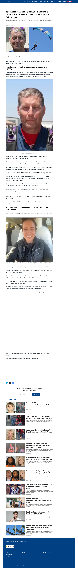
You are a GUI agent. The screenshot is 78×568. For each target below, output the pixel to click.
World (41, 1)
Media (64, 1)
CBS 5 (46, 267)
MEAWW (7, 541)
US (24, 1)
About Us (7, 552)
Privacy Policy (8, 556)
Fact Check (46, 1)
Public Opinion (53, 1)
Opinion (59, 1)
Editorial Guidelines (9, 554)
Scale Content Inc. (17, 541)
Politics (28, 1)
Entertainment (35, 1)
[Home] (10, 1)
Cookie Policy (8, 558)
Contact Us (24, 552)
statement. (43, 76)
